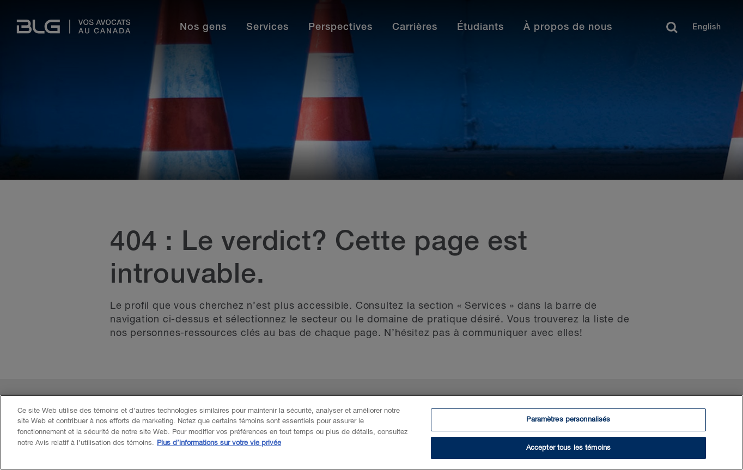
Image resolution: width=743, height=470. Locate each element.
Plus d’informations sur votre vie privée (219, 445)
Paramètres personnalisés (568, 421)
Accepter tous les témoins (568, 450)
